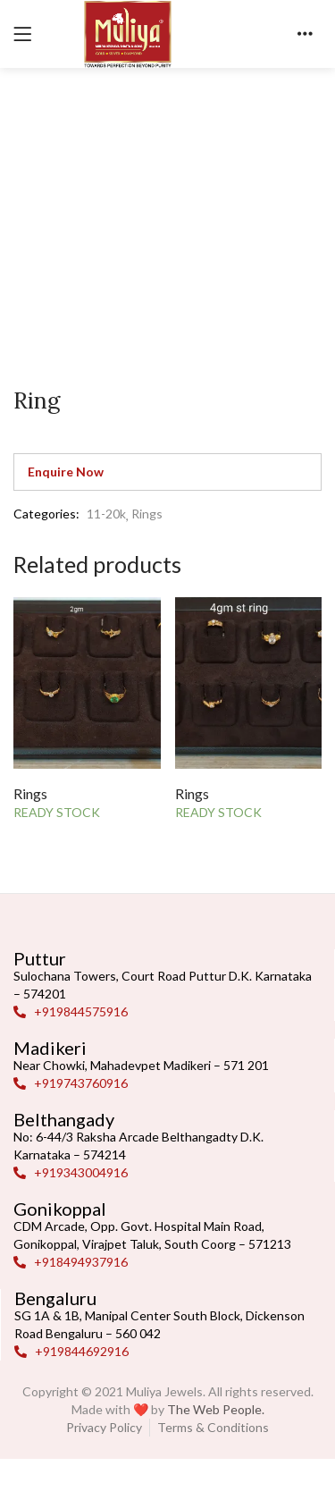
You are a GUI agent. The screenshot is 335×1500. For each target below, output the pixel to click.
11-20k (106, 513)
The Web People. (215, 1409)
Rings (147, 513)
